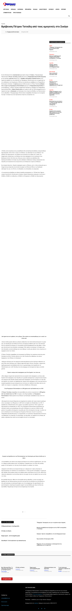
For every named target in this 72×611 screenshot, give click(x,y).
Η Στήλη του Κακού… (6, 531)
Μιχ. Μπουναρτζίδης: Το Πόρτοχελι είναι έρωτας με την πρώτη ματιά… (7, 568)
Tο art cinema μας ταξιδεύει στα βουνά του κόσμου (64, 568)
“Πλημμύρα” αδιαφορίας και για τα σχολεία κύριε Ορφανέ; (51, 522)
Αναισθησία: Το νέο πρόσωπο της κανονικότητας (13, 540)
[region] (24, 503)
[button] (69, 16)
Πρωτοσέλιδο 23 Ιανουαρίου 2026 (45, 538)
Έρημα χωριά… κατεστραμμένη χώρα (10, 535)
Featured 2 (18, 569)
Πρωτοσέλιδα (52, 71)
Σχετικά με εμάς (5, 605)
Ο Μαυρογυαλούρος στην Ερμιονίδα (10, 526)
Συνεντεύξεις (4, 571)
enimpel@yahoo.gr (5, 598)
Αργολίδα (51, 89)
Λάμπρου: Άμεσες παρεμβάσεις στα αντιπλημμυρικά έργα (51, 533)
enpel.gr (36, 603)
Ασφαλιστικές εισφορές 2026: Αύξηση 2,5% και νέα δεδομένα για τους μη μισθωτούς (55, 112)
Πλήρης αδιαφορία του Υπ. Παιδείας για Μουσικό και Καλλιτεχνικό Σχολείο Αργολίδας (55, 93)
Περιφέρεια (51, 54)
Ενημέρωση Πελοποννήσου (13, 31)
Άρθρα (50, 45)
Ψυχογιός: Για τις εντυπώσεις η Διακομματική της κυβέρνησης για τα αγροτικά (49, 544)
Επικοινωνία (4, 601)
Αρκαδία (3, 23)
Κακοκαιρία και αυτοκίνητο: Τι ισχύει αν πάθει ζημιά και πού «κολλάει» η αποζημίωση (55, 103)
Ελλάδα (51, 80)
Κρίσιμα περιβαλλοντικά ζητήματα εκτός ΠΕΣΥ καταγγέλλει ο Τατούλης (55, 57)
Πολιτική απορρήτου (37, 594)
